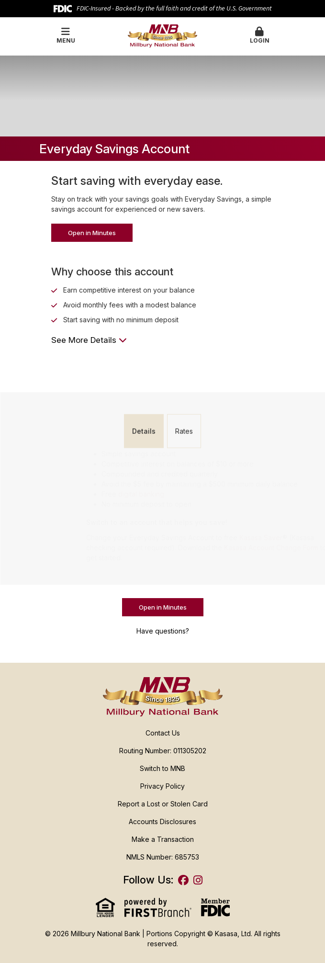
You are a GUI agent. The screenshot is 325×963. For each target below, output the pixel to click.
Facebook (183, 880)
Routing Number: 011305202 (162, 751)
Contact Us (163, 733)
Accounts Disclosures (162, 821)
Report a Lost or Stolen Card (163, 804)
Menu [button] (65, 35)
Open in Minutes (92, 233)
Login (259, 35)
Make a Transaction (163, 839)
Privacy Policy (162, 786)
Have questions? (162, 631)
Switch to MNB (162, 768)
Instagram (197, 880)
